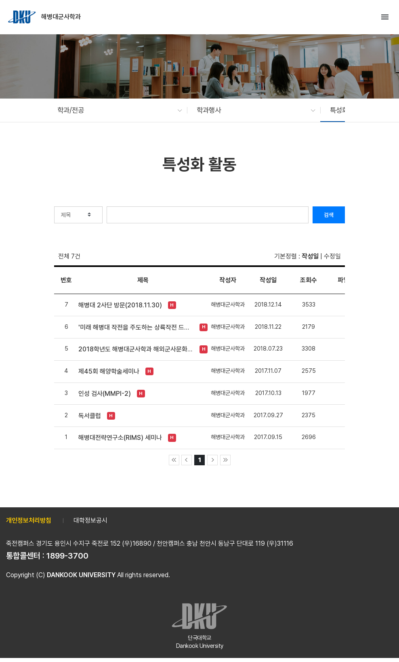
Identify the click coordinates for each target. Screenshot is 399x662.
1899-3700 (67, 556)
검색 (329, 215)
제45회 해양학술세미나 (108, 371)
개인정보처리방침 (28, 520)
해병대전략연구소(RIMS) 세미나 (120, 437)
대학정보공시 (90, 520)
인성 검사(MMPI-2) (104, 393)
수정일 (332, 256)
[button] (115, 110)
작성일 (310, 256)
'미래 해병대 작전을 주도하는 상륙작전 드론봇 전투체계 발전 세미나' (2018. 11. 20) (135, 327)
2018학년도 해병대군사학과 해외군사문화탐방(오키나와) (135, 349)
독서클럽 (89, 416)
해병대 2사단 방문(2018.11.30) (120, 305)
